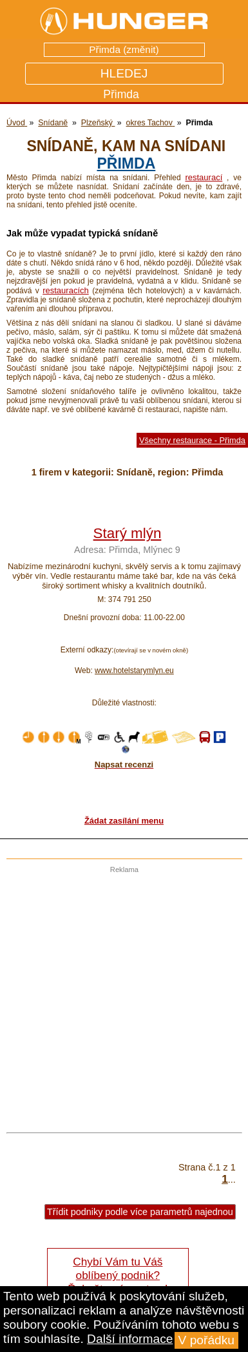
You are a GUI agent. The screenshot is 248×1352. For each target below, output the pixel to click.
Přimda (126, 163)
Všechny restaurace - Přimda (192, 440)
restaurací (203, 177)
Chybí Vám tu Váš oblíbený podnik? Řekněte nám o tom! (117, 1275)
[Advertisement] (121, 994)
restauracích (66, 290)
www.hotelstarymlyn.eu (134, 670)
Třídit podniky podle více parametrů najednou (140, 1212)
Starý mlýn (127, 533)
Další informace (130, 1339)
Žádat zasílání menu (124, 821)
